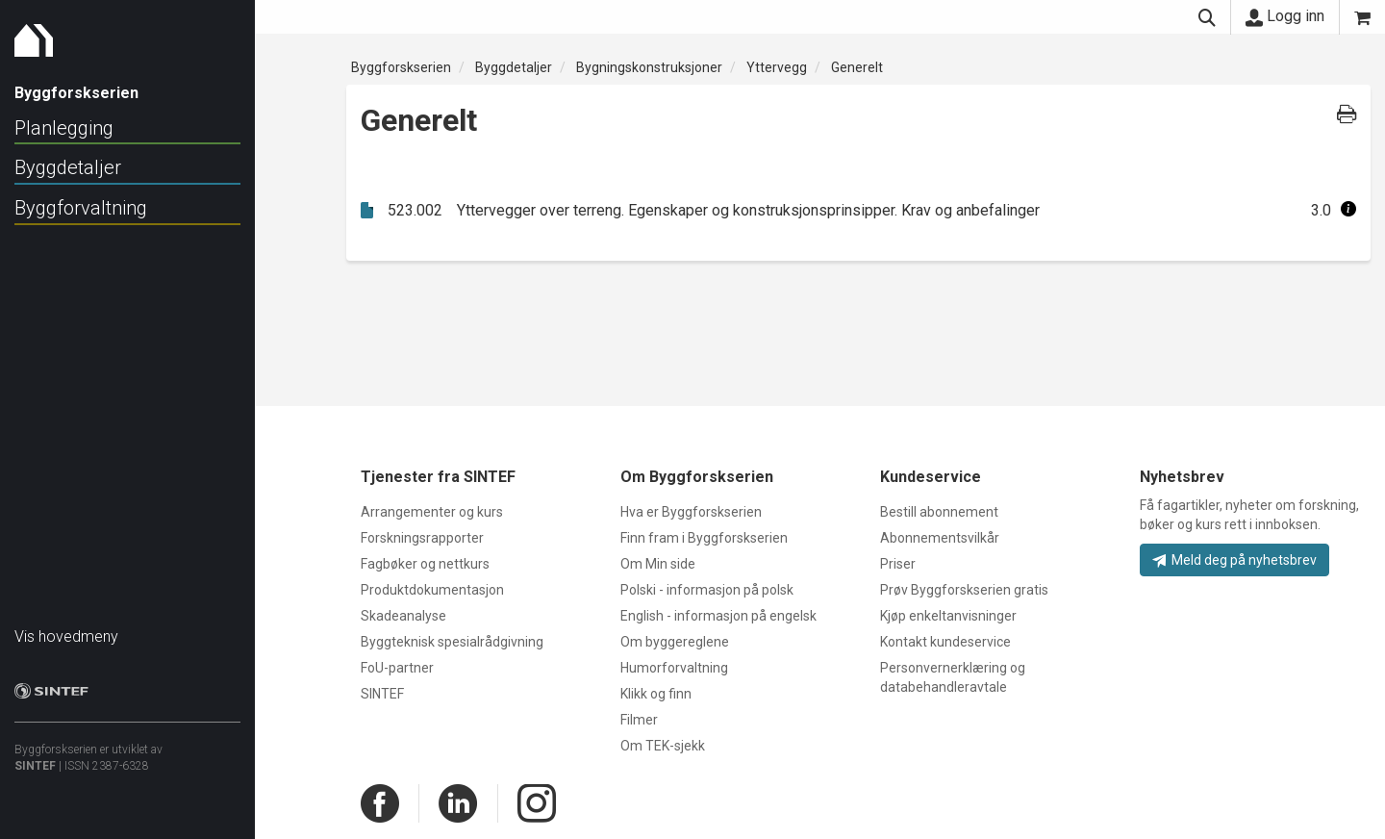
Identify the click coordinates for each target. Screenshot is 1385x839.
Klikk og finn (656, 693)
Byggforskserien (401, 67)
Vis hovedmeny (66, 627)
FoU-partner (397, 667)
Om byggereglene (674, 641)
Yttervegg (776, 67)
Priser (898, 564)
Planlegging (63, 128)
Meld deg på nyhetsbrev (1234, 560)
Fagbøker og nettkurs (425, 564)
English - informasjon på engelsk (718, 615)
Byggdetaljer (67, 167)
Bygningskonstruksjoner (649, 67)
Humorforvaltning (674, 667)
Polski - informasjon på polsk (706, 589)
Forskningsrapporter (422, 538)
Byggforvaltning (80, 207)
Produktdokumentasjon (432, 589)
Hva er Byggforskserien (691, 512)
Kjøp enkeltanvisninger (948, 615)
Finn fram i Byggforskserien (704, 538)
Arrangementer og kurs (432, 512)
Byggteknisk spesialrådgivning (452, 641)
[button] (1348, 210)
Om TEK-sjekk (662, 745)
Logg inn (1285, 16)
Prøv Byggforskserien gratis (964, 589)
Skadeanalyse (403, 615)
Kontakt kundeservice (945, 641)
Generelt (857, 67)
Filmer (639, 719)
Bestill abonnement (939, 512)
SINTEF (35, 756)
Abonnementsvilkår (939, 538)
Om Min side (657, 564)
